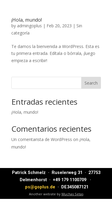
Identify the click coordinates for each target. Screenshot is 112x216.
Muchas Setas (72, 194)
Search (91, 83)
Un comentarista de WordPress (41, 139)
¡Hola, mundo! (26, 19)
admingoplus (29, 25)
